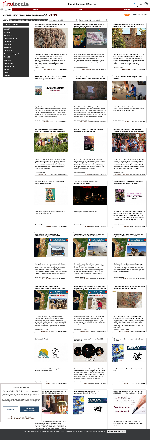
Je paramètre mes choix (116, 431)
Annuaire (127, 10)
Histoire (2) (7, 47)
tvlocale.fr (24, 423)
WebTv (81, 10)
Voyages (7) (7, 75)
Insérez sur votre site (138, 402)
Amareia (87, 159)
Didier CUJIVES (86, 64)
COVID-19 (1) (8, 35)
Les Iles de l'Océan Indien (121, 159)
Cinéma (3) (7, 32)
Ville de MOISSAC (124, 301)
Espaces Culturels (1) (10, 38)
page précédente (140, 14)
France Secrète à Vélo (44, 159)
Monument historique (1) (11, 54)
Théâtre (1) (7, 72)
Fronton (127, 111)
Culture (52, 14)
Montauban (87, 348)
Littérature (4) (8, 51)
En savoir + (61, 425)
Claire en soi (125, 395)
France (48, 395)
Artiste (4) (7, 29)
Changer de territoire (143, 7)
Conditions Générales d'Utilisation (104, 425)
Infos (99, 423)
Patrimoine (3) (8, 63)
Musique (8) (7, 60)
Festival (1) (7, 44)
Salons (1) (7, 69)
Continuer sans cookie (29, 409)
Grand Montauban (85, 111)
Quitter (10, 409)
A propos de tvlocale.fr (65, 428)
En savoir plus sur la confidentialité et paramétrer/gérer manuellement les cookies (21, 417)
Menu (10, 10)
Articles (35, 10)
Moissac (126, 206)
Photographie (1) (9, 66)
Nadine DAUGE (48, 64)
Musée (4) (7, 57)
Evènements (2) (9, 41)
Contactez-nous (63, 423)
